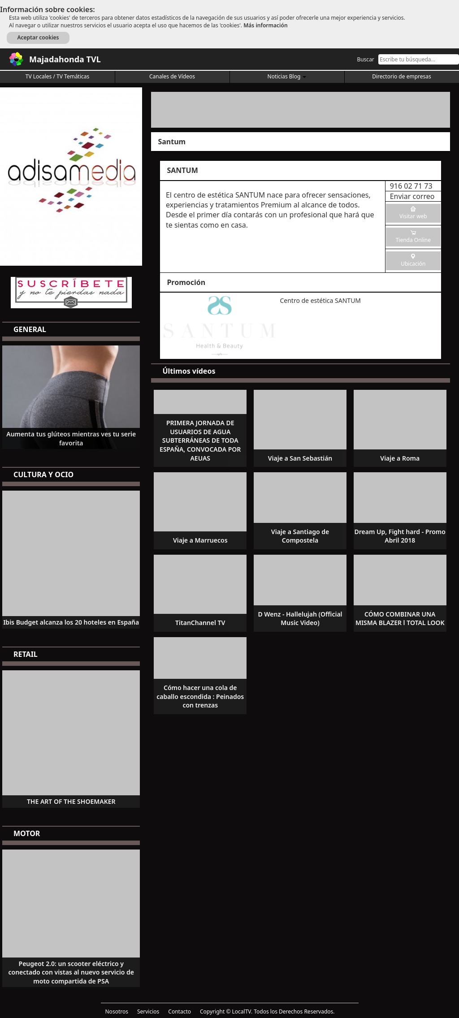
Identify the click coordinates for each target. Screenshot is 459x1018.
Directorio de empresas (401, 76)
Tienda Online (413, 240)
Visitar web (413, 216)
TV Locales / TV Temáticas (58, 76)
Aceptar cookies (38, 37)
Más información (265, 25)
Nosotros (116, 1011)
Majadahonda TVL (65, 59)
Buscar (365, 59)
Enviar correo (412, 196)
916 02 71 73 (411, 186)
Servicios (148, 1011)
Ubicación (413, 263)
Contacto (179, 1011)
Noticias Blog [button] (287, 76)
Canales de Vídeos (172, 76)
